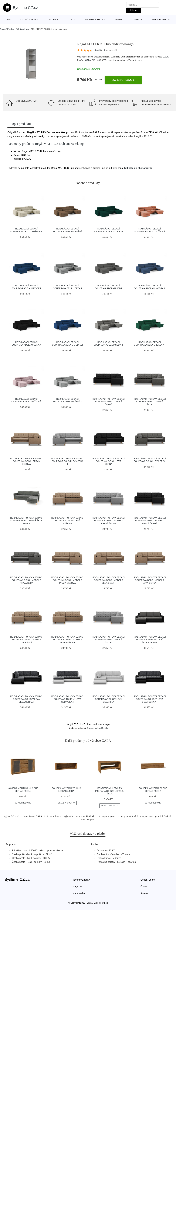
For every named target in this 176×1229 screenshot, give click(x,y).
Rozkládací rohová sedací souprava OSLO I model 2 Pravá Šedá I (108, 521)
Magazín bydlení (161, 20)
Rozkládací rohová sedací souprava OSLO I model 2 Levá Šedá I (108, 580)
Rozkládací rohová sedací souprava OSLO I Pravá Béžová (26, 461)
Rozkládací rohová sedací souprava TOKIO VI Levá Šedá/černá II (149, 640)
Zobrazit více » (135, 60)
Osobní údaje (148, 879)
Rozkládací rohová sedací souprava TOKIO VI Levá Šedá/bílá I (67, 699)
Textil (72, 20)
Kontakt (145, 893)
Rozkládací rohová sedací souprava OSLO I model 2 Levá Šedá (26, 640)
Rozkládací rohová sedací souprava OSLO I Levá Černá (108, 461)
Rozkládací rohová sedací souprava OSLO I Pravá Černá (108, 402)
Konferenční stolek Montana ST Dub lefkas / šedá (109, 791)
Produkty (11, 29)
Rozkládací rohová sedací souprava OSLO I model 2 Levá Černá (149, 580)
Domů (3, 29)
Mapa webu (78, 893)
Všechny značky (81, 879)
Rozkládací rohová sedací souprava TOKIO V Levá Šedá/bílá (108, 699)
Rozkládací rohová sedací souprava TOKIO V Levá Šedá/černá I (26, 699)
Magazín (77, 886)
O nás (144, 886)
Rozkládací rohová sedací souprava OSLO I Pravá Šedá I (108, 640)
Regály (104, 728)
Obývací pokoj (24, 29)
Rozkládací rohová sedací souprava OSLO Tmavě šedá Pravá (26, 521)
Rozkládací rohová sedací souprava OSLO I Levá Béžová (67, 521)
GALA (166, 57)
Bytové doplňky (29, 20)
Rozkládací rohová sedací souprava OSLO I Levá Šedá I (67, 461)
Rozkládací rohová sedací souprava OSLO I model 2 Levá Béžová (67, 640)
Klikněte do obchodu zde (138, 168)
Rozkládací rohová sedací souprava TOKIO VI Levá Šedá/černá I (149, 699)
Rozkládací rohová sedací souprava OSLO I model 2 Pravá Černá (149, 521)
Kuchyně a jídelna (95, 20)
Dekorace (53, 20)
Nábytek (119, 20)
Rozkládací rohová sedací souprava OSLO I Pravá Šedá (149, 402)
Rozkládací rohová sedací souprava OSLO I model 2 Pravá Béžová (67, 580)
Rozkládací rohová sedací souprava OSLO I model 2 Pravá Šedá (26, 580)
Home (9, 20)
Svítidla (138, 20)
